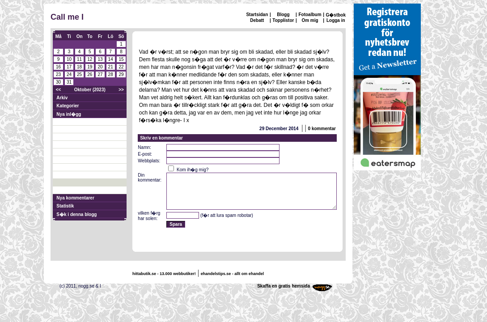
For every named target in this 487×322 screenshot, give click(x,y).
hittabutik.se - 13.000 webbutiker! (164, 273)
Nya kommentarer (75, 197)
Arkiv (62, 97)
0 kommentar (322, 128)
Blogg (283, 14)
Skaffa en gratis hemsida (283, 286)
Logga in (335, 20)
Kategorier (67, 105)
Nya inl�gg (68, 114)
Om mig (309, 20)
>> (121, 89)
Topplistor (283, 20)
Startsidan (257, 14)
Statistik (65, 205)
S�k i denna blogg (76, 214)
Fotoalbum (309, 14)
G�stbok (336, 15)
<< (58, 89)
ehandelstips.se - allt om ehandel (232, 273)
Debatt (257, 20)
